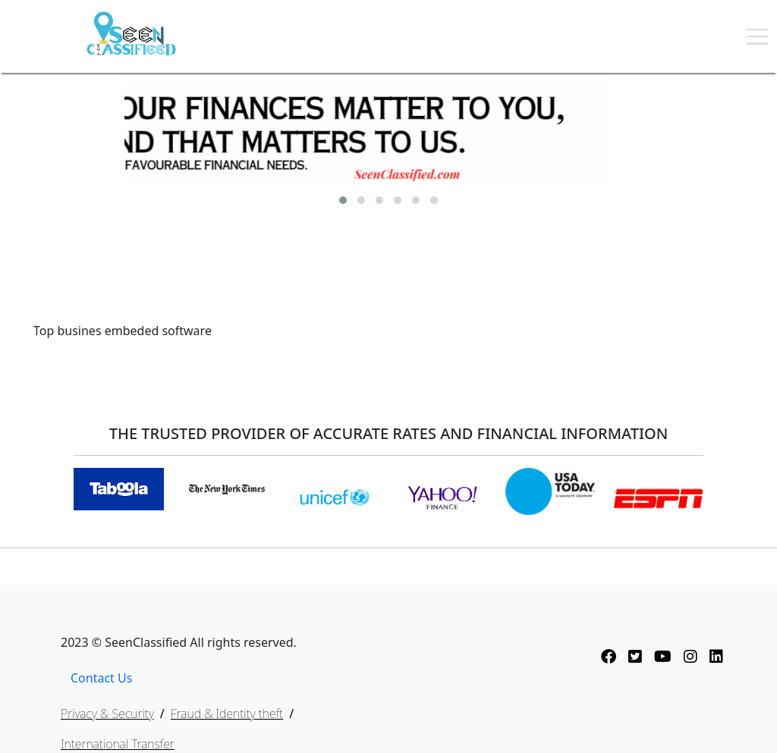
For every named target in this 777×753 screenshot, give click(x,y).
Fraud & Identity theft (227, 713)
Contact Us (101, 678)
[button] (343, 200)
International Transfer (118, 744)
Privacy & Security (107, 713)
